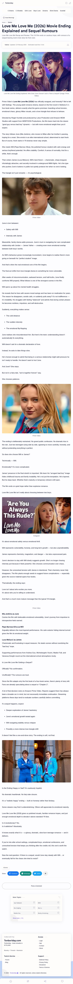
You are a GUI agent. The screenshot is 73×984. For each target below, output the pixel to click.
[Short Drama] (54, 10)
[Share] (45, 981)
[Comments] (62, 981)
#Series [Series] (5, 867)
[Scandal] (62, 10)
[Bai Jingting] (24, 908)
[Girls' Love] (28, 10)
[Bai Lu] (48, 908)
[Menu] (28, 981)
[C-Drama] (11, 10)
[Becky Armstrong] (48, 913)
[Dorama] (45, 10)
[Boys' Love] (37, 10)
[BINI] (48, 903)
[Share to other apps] (45, 873)
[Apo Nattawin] (24, 903)
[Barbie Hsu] (24, 913)
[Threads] (12, 950)
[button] (69, 3)
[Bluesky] (6, 950)
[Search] (66, 3)
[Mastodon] (20, 950)
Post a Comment (36, 886)
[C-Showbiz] (19, 10)
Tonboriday (9, 3)
